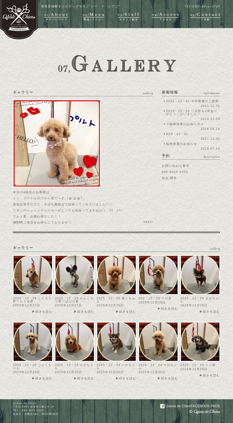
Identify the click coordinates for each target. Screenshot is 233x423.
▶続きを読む (42, 311)
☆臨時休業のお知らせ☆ (185, 124)
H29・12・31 (178, 134)
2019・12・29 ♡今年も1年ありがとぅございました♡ (191, 112)
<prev (18, 221)
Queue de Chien (187, 405)
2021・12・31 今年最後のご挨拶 (192, 101)
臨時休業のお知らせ (181, 144)
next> (148, 221)
